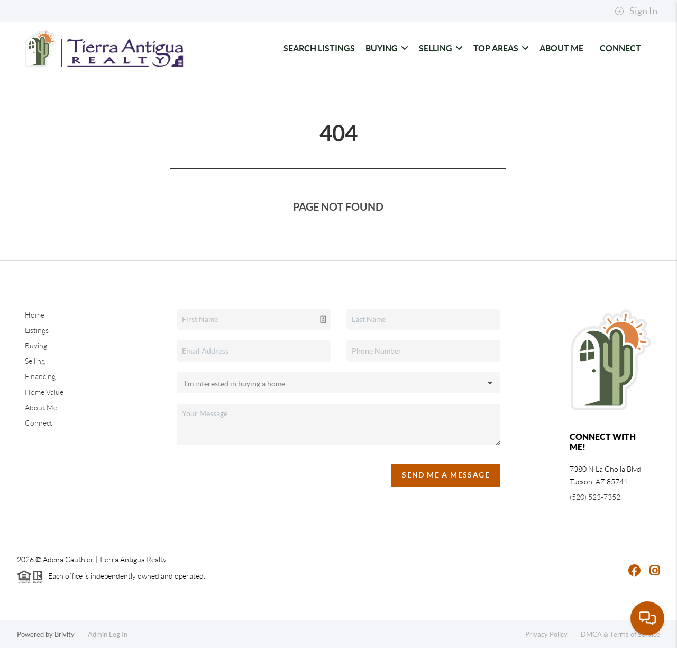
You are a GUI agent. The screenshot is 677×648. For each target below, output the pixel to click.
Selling (441, 48)
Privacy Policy (546, 634)
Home (34, 315)
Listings (37, 330)
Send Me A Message (446, 475)
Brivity (64, 634)
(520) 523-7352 (595, 497)
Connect (620, 48)
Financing (40, 376)
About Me (561, 48)
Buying (386, 48)
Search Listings (319, 48)
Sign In (636, 11)
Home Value (44, 392)
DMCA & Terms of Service (620, 634)
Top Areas (501, 48)
